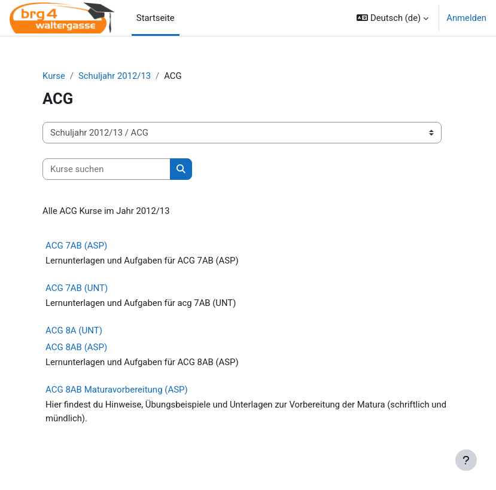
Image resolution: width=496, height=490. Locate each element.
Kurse (53, 76)
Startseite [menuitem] (155, 18)
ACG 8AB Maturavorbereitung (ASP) (116, 389)
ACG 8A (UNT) (73, 330)
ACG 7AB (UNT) (76, 288)
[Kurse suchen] (106, 169)
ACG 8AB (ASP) (76, 347)
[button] (392, 18)
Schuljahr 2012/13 (114, 76)
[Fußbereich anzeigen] (466, 460)
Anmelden (466, 18)
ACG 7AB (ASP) (76, 245)
